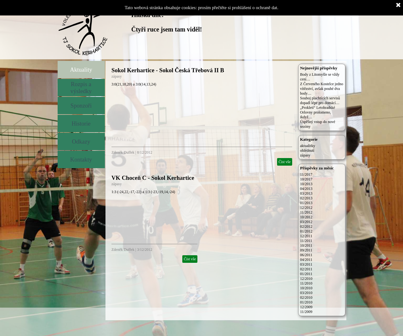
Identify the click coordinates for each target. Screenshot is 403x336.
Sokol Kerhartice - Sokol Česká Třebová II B (167, 70)
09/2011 (306, 250)
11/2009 (306, 311)
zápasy (116, 76)
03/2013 (306, 193)
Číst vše (285, 162)
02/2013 (306, 198)
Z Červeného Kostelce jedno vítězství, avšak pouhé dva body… (321, 89)
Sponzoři (81, 105)
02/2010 (306, 297)
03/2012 (306, 222)
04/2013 (306, 188)
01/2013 (306, 203)
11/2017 (306, 174)
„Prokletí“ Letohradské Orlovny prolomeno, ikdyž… (317, 112)
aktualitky (307, 146)
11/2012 (306, 212)
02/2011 (306, 269)
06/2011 (306, 255)
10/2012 (306, 217)
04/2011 (306, 259)
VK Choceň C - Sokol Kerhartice (152, 177)
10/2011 (306, 245)
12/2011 (306, 236)
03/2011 (306, 264)
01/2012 (306, 231)
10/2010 (306, 288)
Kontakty (81, 159)
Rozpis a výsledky (81, 87)
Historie (80, 123)
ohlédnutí (307, 150)
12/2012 (306, 207)
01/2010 (306, 302)
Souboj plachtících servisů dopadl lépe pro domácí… (320, 100)
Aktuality (81, 69)
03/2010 (306, 293)
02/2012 (306, 226)
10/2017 (306, 179)
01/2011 (306, 274)
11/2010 (306, 283)
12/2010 (306, 278)
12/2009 (306, 307)
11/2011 (306, 241)
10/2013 (306, 184)
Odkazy (81, 141)
